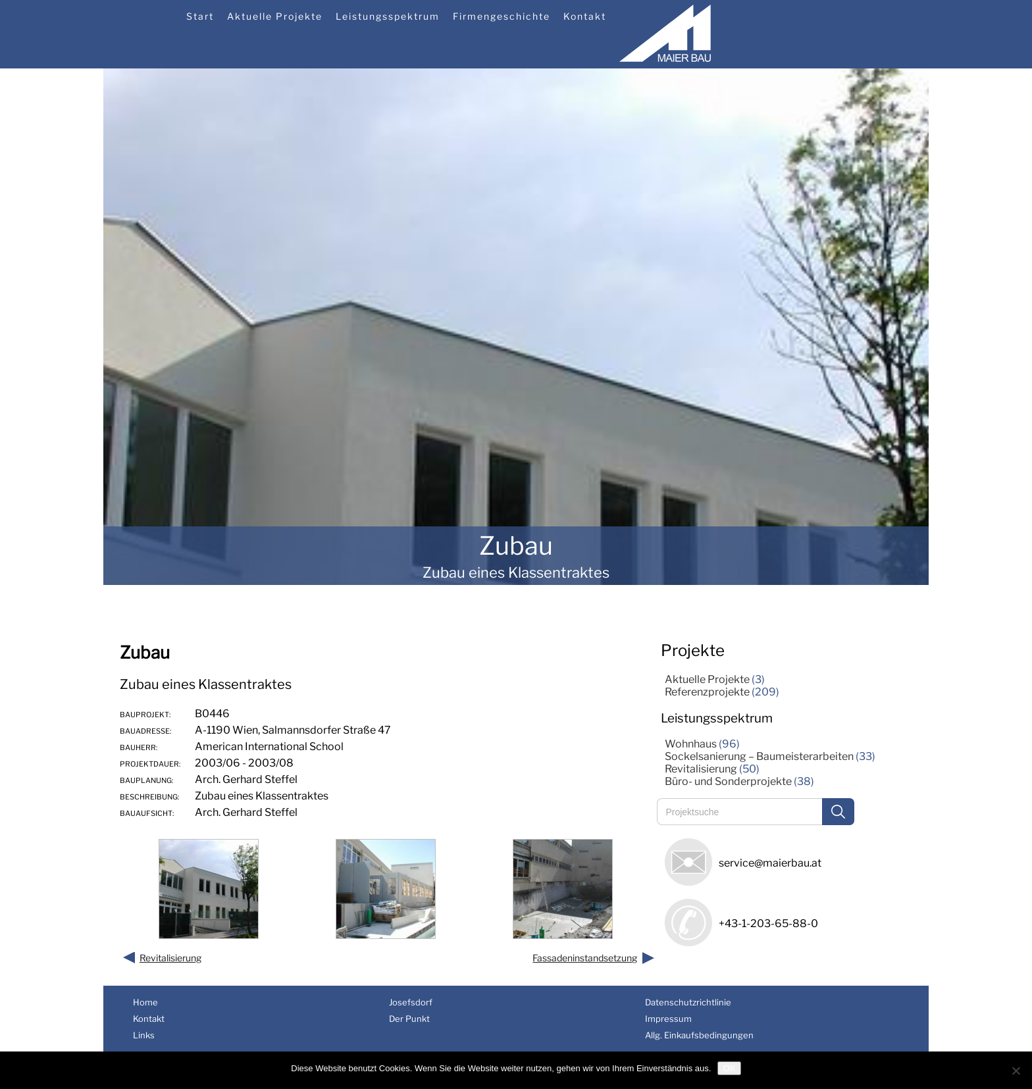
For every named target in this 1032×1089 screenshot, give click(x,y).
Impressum (668, 1018)
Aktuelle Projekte (274, 16)
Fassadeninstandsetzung (584, 957)
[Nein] (1015, 1070)
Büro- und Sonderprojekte (728, 781)
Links (144, 1035)
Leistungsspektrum (388, 16)
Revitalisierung (170, 957)
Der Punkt (409, 1018)
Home (145, 1002)
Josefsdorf (410, 1002)
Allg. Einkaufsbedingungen (699, 1035)
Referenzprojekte (707, 692)
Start (200, 16)
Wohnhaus (691, 744)
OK (729, 1068)
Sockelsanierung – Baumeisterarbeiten (759, 756)
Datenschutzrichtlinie (688, 1002)
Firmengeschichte (501, 16)
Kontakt (584, 16)
